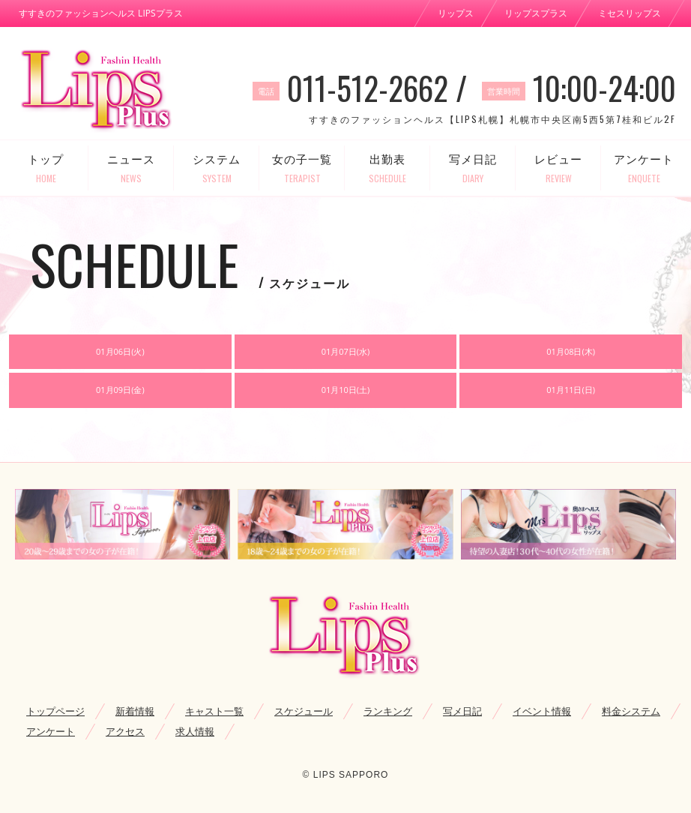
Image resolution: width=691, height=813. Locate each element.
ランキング (387, 711)
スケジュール (303, 711)
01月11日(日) (570, 389)
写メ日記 (473, 168)
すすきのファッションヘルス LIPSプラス (101, 13)
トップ (45, 168)
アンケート (644, 168)
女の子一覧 (302, 168)
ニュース (131, 168)
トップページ (55, 711)
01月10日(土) (346, 389)
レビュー (558, 168)
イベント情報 (542, 711)
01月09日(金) (120, 389)
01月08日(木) (570, 351)
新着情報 (134, 711)
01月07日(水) (346, 351)
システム (216, 168)
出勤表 (387, 168)
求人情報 (194, 731)
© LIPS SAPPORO (346, 775)
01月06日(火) (120, 351)
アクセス (125, 731)
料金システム (631, 711)
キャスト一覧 (214, 711)
